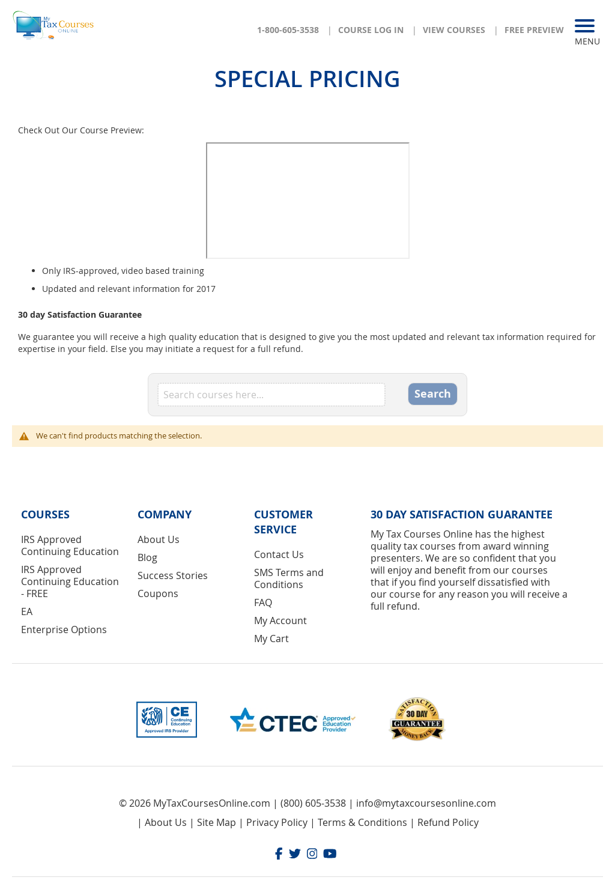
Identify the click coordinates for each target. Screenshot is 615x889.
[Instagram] (312, 855)
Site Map (216, 822)
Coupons (158, 593)
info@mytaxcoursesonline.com (426, 803)
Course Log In (371, 29)
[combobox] (271, 395)
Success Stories (173, 575)
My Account (280, 620)
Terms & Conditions (362, 822)
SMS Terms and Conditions (289, 578)
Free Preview (534, 29)
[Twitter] (295, 855)
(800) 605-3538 (313, 803)
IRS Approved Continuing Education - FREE (70, 581)
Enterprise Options (64, 629)
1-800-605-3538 (288, 29)
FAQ (263, 602)
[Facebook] (279, 855)
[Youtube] (330, 855)
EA (26, 611)
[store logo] (54, 24)
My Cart (271, 638)
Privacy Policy (277, 822)
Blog (147, 557)
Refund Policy (448, 822)
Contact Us (279, 554)
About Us (159, 539)
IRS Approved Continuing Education (70, 545)
